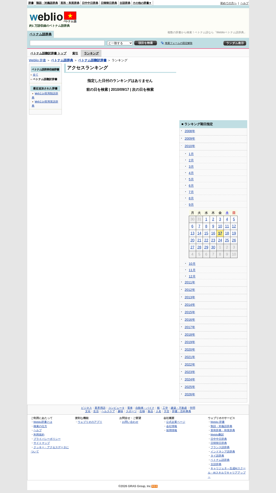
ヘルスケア (108, 411)
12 (234, 226)
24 (220, 240)
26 (234, 240)
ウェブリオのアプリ (90, 421)
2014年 (190, 304)
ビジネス (86, 408)
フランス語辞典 (220, 447)
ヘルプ (244, 3)
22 (206, 240)
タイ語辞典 (217, 455)
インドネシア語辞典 (223, 451)
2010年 (190, 146)
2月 (191, 160)
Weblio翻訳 (217, 434)
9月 (191, 204)
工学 (165, 408)
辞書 (31, 3)
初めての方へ (228, 3)
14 (199, 233)
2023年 (190, 372)
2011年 (190, 282)
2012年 (190, 290)
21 (199, 240)
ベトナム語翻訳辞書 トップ (48, 53)
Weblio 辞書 (37, 60)
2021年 (190, 357)
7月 (191, 192)
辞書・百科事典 (181, 411)
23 (213, 240)
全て (35, 75)
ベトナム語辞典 (40, 34)
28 (199, 247)
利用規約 (39, 434)
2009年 (190, 138)
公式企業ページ (175, 421)
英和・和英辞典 (69, 3)
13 (192, 233)
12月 (192, 276)
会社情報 (171, 426)
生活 (96, 411)
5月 (191, 179)
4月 (191, 173)
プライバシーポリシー (47, 438)
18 (227, 233)
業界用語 (100, 408)
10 (220, 226)
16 (213, 233)
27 (192, 247)
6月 (191, 185)
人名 (158, 411)
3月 (191, 166)
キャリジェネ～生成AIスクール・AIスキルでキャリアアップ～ (227, 472)
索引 (75, 53)
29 (206, 247)
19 (234, 233)
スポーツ (131, 411)
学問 (192, 408)
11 (227, 226)
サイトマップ (42, 442)
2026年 (190, 394)
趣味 (120, 411)
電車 (130, 408)
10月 (192, 264)
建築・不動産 (179, 408)
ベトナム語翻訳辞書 (92, 60)
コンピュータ (116, 408)
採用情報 (171, 430)
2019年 (190, 342)
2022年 (190, 364)
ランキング (91, 53)
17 (220, 233)
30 (213, 247)
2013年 (190, 297)
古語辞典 (125, 3)
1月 (191, 154)
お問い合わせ (130, 421)
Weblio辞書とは (43, 421)
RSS (154, 486)
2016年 (190, 319)
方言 (166, 411)
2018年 (190, 334)
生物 (142, 411)
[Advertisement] (166, 19)
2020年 (190, 349)
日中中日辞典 (90, 3)
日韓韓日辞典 (109, 3)
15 (206, 233)
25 (227, 240)
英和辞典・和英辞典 (223, 430)
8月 (191, 198)
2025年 (190, 387)
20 (192, 240)
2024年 (190, 379)
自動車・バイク (144, 408)
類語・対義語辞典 (47, 3)
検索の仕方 (40, 426)
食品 (150, 411)
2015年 (190, 312)
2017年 (190, 327)
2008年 (190, 131)
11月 (192, 270)
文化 (88, 411)
